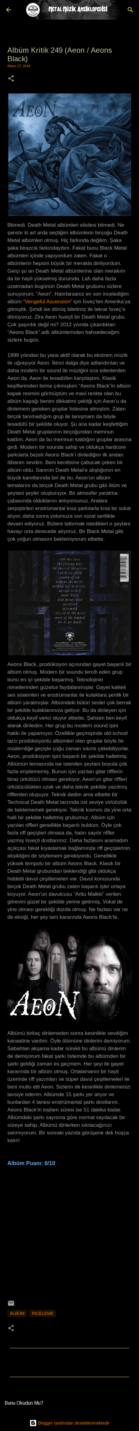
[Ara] (130, 9)
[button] (11, 79)
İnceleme (43, 1313)
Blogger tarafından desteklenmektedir (69, 1423)
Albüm (17, 1313)
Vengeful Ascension (47, 302)
